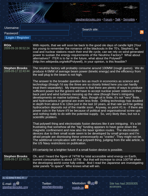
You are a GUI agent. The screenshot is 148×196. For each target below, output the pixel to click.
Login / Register (17, 37)
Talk (117, 19)
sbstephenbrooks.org (15, 185)
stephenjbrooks (52, 186)
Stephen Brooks (16, 68)
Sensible (129, 19)
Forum (107, 19)
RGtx (7, 45)
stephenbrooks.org (88, 19)
